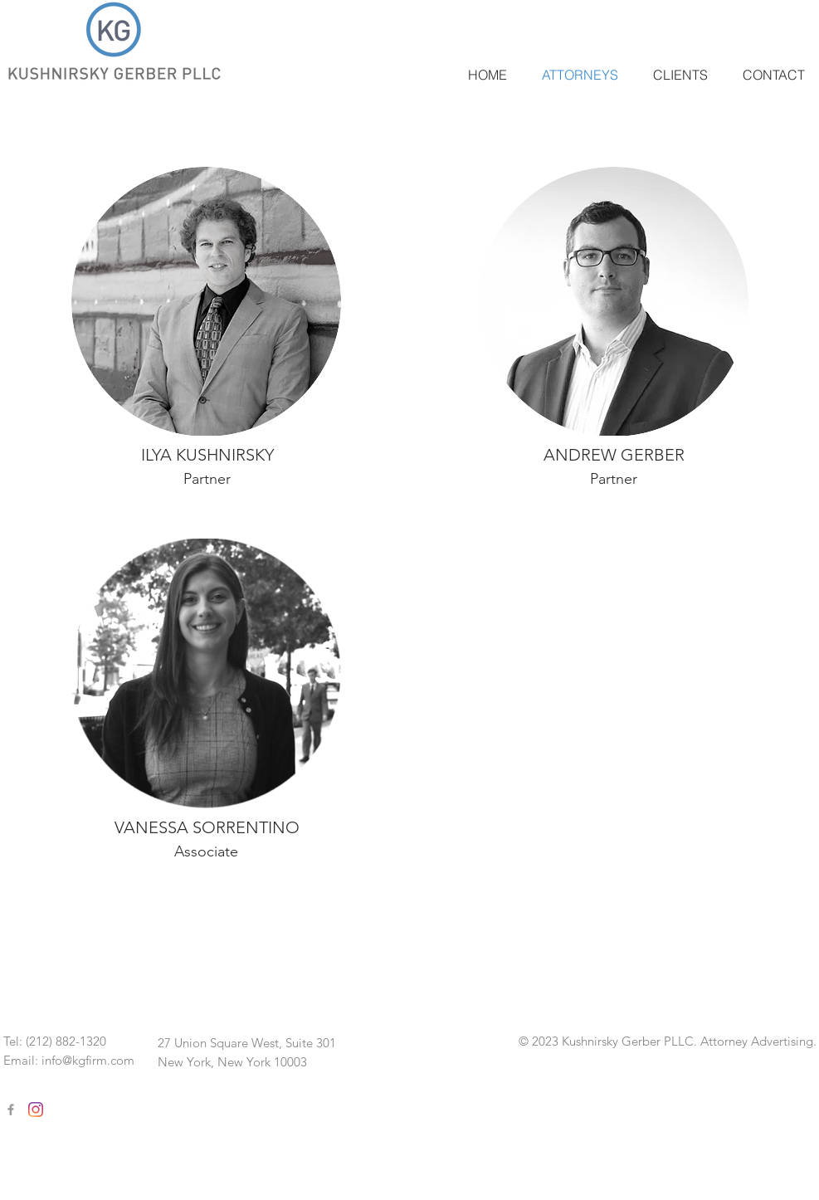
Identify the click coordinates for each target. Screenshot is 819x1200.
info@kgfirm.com (87, 1060)
